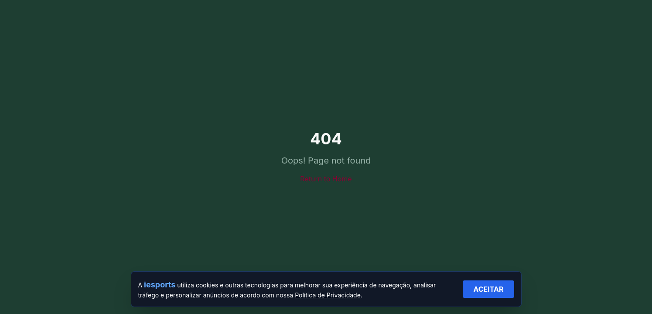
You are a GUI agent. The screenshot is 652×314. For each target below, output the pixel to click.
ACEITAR (488, 289)
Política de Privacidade (328, 295)
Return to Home (326, 178)
